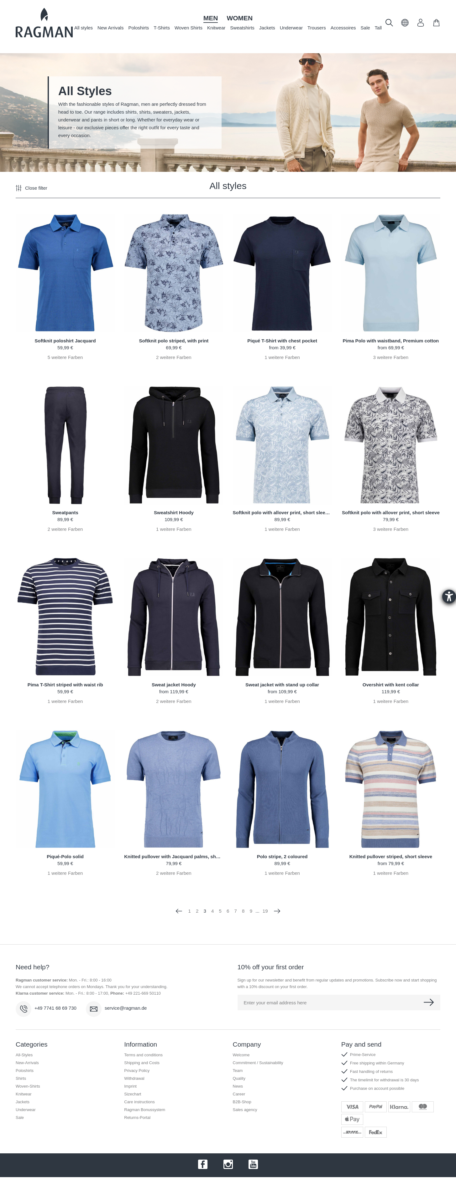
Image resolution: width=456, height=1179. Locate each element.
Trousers (316, 27)
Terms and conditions (143, 1055)
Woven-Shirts (28, 1086)
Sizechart (132, 1094)
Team (238, 1070)
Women (240, 18)
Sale (365, 27)
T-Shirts (162, 27)
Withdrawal (134, 1078)
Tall (378, 27)
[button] (405, 25)
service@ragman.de (126, 1008)
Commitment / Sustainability (258, 1062)
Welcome (241, 1055)
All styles (83, 27)
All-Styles (24, 1055)
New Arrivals (110, 27)
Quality (239, 1078)
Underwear (291, 27)
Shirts (21, 1078)
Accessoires (343, 27)
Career (239, 1094)
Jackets (267, 27)
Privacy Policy (136, 1070)
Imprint (130, 1086)
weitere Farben (65, 357)
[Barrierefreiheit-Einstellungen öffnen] (449, 596)
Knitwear (216, 27)
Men (210, 18)
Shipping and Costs (142, 1062)
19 (265, 911)
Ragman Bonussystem (144, 1109)
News (238, 1086)
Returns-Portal (137, 1117)
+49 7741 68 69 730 (55, 1008)
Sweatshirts (242, 27)
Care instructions (139, 1102)
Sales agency (245, 1109)
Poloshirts (138, 27)
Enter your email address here (275, 1002)
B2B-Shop (242, 1102)
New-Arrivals (27, 1062)
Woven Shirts (188, 27)
